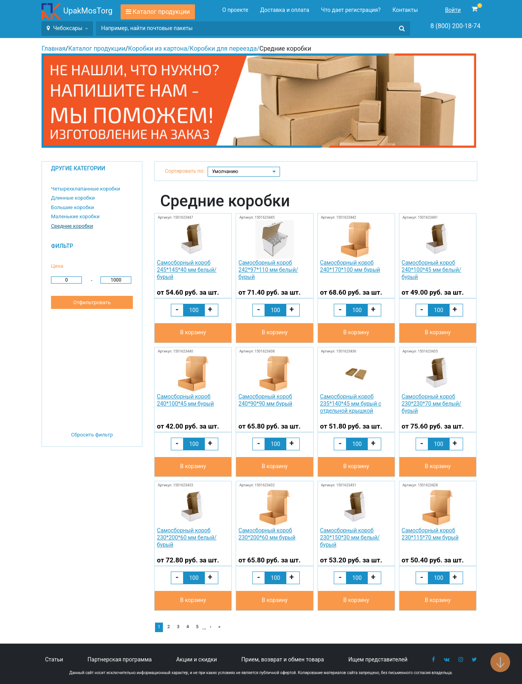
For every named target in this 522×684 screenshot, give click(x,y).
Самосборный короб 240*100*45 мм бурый (185, 400)
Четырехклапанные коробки (85, 189)
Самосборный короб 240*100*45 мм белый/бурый (431, 269)
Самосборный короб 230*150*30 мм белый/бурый (350, 537)
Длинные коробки (73, 198)
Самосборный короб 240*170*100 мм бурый (350, 266)
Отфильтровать (91, 302)
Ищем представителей (378, 659)
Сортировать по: (184, 171)
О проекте (235, 10)
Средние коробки (72, 226)
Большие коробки (72, 207)
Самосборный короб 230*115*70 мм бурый (430, 534)
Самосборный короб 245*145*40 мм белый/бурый (187, 269)
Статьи (54, 659)
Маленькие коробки (75, 216)
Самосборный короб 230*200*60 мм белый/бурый (187, 537)
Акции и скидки (196, 659)
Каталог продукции (161, 11)
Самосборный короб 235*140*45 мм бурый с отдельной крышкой (350, 403)
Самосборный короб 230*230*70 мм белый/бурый (431, 403)
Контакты (405, 10)
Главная (54, 48)
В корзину (193, 332)
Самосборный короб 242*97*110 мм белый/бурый (268, 269)
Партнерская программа (119, 659)
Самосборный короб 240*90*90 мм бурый (265, 400)
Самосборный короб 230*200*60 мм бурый (266, 534)
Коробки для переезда (223, 48)
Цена (57, 266)
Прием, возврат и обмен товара (282, 659)
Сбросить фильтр (92, 435)
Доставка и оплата (284, 10)
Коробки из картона (157, 48)
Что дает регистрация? (351, 10)
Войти (453, 10)
